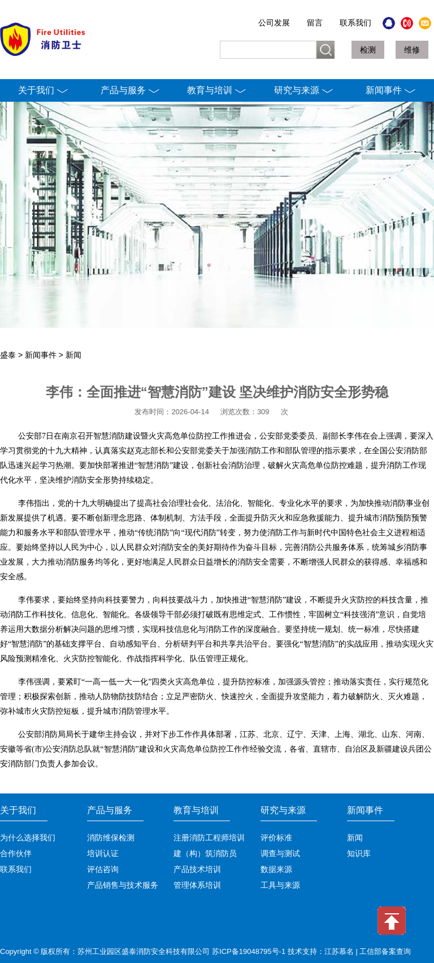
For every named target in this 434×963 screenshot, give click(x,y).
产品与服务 (130, 90)
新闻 (73, 354)
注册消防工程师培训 (209, 838)
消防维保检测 (110, 838)
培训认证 (103, 853)
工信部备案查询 (385, 951)
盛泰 (8, 354)
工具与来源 (280, 885)
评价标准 (276, 838)
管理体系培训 (197, 885)
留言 (315, 22)
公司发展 (274, 22)
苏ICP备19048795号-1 (248, 951)
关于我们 (43, 90)
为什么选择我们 (27, 838)
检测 (368, 49)
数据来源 (276, 869)
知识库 (359, 853)
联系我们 (355, 22)
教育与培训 (216, 90)
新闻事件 (391, 90)
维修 (412, 49)
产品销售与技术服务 (122, 885)
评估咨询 (103, 869)
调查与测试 (280, 853)
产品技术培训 (197, 869)
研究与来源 (303, 90)
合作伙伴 (16, 853)
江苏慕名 (339, 951)
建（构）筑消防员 (205, 853)
